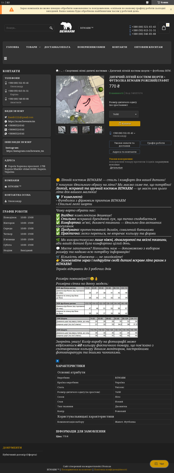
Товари (31, 47)
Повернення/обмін (91, 47)
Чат (159, 463)
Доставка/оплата (57, 47)
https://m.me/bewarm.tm (21, 121)
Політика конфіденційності (110, 469)
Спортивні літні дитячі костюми (86, 70)
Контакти (119, 47)
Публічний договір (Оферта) (20, 454)
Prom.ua (106, 466)
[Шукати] (51, 28)
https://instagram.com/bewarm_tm (25, 150)
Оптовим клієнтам (148, 47)
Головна (12, 47)
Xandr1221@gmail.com (20, 117)
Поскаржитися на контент (76, 469)
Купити (126, 123)
